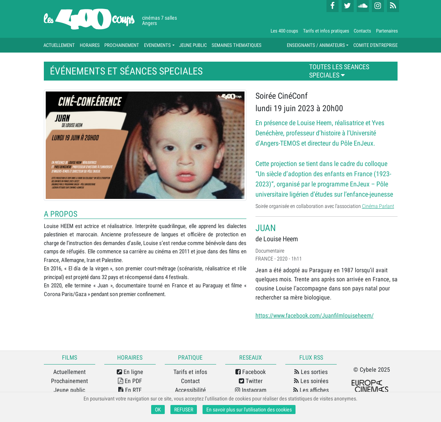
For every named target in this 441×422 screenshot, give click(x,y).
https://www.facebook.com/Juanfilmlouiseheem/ (314, 315)
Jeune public (69, 390)
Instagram (250, 390)
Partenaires (387, 31)
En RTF (130, 390)
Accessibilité (190, 390)
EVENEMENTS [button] (157, 45)
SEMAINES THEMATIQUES (237, 45)
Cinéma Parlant (378, 206)
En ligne (130, 371)
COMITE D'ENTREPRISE (375, 45)
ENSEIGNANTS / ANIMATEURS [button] (316, 45)
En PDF (130, 381)
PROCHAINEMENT (121, 45)
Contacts (362, 31)
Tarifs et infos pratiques (326, 31)
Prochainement (69, 381)
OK (158, 409)
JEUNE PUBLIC (193, 45)
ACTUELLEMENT (59, 45)
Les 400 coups (284, 31)
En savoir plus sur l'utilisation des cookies (249, 409)
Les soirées (311, 381)
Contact (190, 381)
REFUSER (183, 409)
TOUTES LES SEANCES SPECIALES (339, 71)
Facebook (250, 371)
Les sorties (311, 371)
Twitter (251, 381)
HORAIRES (90, 45)
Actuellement (69, 371)
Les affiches (311, 390)
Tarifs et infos (190, 371)
